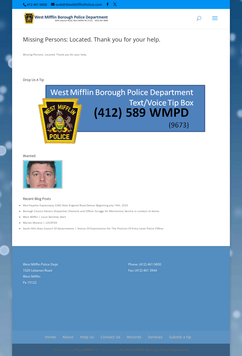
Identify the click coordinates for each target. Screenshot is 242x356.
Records (134, 336)
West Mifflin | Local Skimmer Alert (44, 217)
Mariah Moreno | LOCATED (40, 222)
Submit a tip (180, 336)
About (67, 336)
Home (50, 336)
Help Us (87, 336)
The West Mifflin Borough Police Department (154, 350)
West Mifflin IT (86, 350)
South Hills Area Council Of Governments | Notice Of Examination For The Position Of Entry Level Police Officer (93, 228)
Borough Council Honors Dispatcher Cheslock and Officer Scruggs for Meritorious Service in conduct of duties (91, 211)
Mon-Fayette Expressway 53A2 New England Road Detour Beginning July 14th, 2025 (75, 205)
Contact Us (110, 336)
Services (155, 336)
